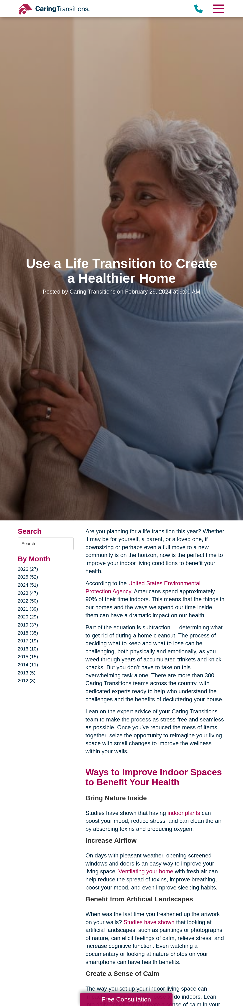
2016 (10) (28, 648)
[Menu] (218, 8)
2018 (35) (28, 633)
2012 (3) (27, 680)
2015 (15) (28, 656)
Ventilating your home (145, 871)
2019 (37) (28, 624)
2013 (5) (27, 672)
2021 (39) (28, 609)
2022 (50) (28, 601)
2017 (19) (28, 640)
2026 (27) (28, 569)
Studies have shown (148, 922)
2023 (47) (28, 593)
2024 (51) (28, 585)
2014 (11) (28, 664)
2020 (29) (28, 616)
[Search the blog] (46, 544)
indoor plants (184, 813)
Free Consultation (126, 999)
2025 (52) (28, 577)
